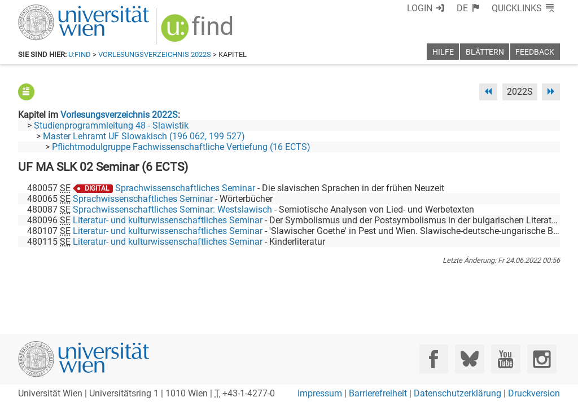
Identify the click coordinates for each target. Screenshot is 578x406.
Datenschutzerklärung (457, 393)
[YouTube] (505, 359)
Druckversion (534, 393)
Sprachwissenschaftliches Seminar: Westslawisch (172, 209)
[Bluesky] (469, 359)
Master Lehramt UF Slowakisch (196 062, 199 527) (144, 136)
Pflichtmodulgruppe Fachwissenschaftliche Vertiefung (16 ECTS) (181, 147)
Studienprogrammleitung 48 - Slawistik (111, 125)
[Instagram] (541, 359)
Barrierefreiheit (378, 393)
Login (419, 8)
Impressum (319, 393)
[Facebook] (433, 359)
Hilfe (443, 52)
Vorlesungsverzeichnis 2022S (154, 54)
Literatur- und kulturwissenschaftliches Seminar (167, 220)
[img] (198, 32)
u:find (79, 54)
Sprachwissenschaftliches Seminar (185, 188)
